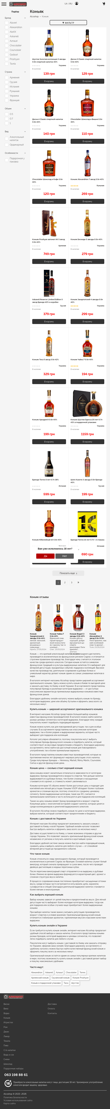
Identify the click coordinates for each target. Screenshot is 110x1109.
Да (45, 555)
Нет (64, 555)
